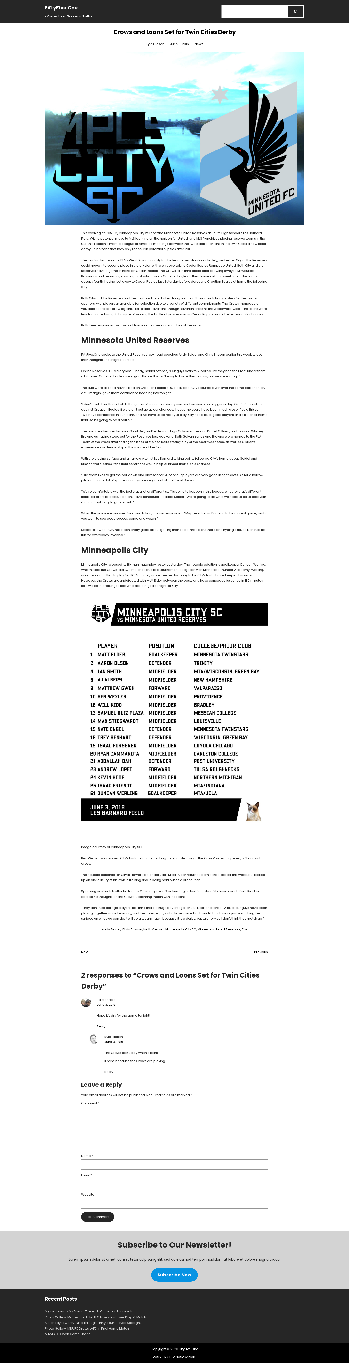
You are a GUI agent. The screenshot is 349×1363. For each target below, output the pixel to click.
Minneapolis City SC (180, 929)
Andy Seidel (111, 929)
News (199, 44)
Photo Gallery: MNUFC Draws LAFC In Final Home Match (87, 1328)
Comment (90, 1103)
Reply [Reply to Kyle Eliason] (108, 1072)
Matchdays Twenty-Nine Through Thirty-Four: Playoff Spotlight (93, 1322)
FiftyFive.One (61, 7)
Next (84, 952)
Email (86, 1175)
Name (87, 1155)
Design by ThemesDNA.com (174, 1356)
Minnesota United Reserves (219, 929)
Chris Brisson (132, 929)
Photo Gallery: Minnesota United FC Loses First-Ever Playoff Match (95, 1317)
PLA (244, 929)
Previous (261, 952)
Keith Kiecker (153, 929)
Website (87, 1194)
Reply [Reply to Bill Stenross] (101, 1026)
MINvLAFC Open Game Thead (68, 1334)
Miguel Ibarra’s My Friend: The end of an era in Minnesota (89, 1311)
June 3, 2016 (106, 1004)
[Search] (295, 11)
